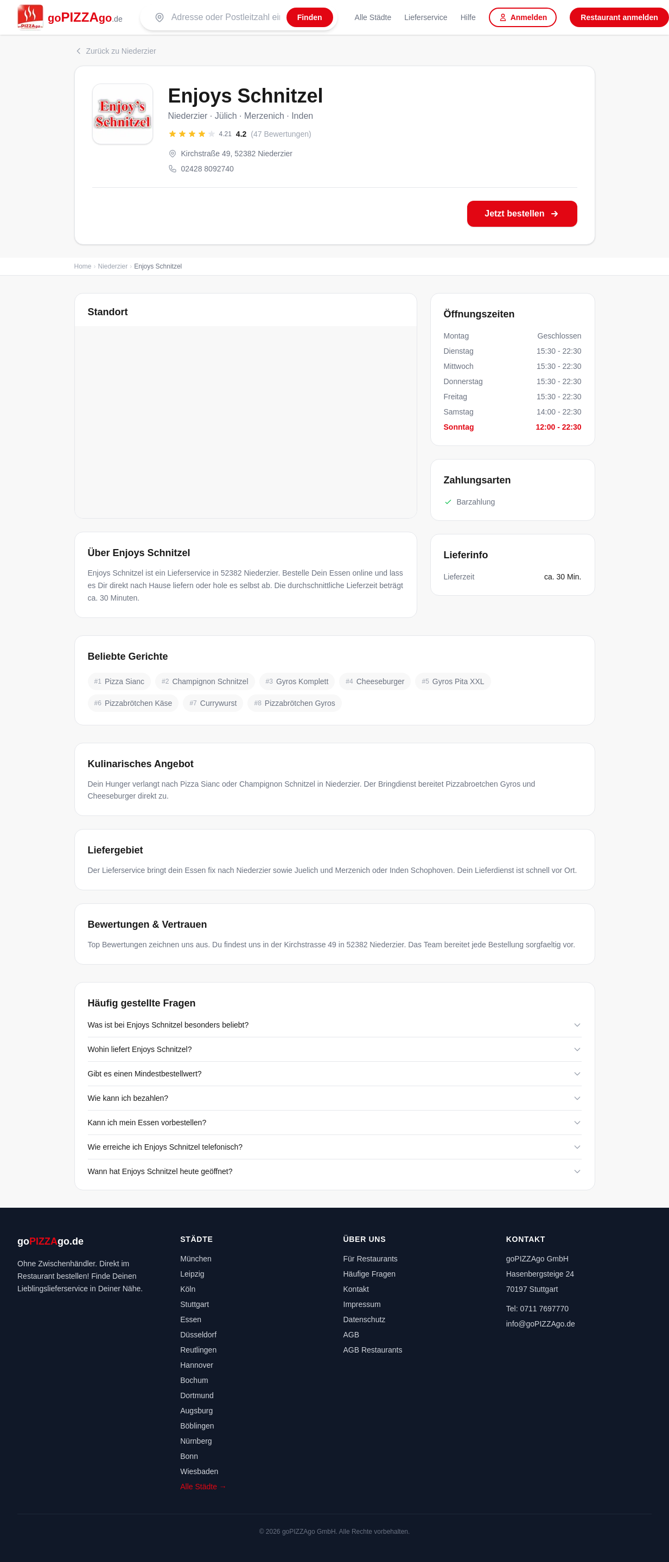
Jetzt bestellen (522, 213)
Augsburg (196, 1410)
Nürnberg (196, 1441)
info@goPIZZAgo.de (540, 1323)
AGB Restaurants (373, 1350)
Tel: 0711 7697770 (537, 1308)
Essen (190, 1319)
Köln (187, 1289)
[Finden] (309, 17)
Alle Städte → (203, 1486)
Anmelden (523, 17)
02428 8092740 (201, 168)
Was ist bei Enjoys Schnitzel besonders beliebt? (335, 1025)
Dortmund (196, 1395)
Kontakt (356, 1289)
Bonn (189, 1456)
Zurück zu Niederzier (115, 51)
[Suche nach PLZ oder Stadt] (225, 17)
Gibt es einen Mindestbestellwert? (335, 1073)
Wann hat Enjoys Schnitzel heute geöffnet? (335, 1171)
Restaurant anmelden (619, 17)
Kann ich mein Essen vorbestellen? (335, 1122)
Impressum (362, 1304)
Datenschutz (364, 1319)
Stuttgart (194, 1304)
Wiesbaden (199, 1471)
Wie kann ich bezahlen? (335, 1098)
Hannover (196, 1365)
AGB (351, 1334)
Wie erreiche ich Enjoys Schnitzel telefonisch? (335, 1147)
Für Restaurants (370, 1258)
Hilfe (468, 17)
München (196, 1258)
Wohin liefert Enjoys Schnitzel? (335, 1049)
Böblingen (197, 1425)
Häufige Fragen (369, 1274)
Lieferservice (425, 17)
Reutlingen (198, 1350)
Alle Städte (373, 17)
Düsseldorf (198, 1334)
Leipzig (192, 1274)
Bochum (194, 1380)
